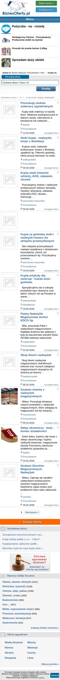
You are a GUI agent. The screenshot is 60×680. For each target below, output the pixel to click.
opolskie (27, 497)
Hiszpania (10, 658)
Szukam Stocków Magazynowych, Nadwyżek (32, 469)
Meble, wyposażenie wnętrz (18, 609)
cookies (41, 678)
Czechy (31, 652)
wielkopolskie (29, 159)
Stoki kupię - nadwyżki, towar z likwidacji (36, 139)
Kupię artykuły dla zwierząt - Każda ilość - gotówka (36, 279)
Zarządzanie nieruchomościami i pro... (22, 534)
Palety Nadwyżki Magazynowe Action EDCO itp (34, 317)
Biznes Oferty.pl (19, 73)
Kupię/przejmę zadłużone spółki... (20, 544)
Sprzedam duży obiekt (28, 59)
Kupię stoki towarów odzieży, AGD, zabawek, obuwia (37, 176)
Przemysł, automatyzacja (16, 613)
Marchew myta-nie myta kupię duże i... (23, 548)
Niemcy (9, 647)
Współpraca (29, 304)
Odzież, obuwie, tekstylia (16, 582)
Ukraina (9, 652)
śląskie (26, 124)
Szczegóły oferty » (51, 133)
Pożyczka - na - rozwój (28, 26)
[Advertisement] (40, 221)
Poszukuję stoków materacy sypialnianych (37, 104)
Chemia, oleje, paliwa (14, 591)
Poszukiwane (29, 129)
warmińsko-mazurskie (34, 201)
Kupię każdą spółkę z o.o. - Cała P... (21, 539)
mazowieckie (29, 414)
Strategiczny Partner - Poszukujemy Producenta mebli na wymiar (31, 38)
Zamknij (55, 675)
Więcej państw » (50, 664)
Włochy (31, 642)
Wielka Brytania (14, 642)
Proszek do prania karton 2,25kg (29, 48)
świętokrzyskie (30, 376)
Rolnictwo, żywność (14, 586)
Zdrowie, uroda (11, 595)
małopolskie (29, 342)
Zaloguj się (46, 9)
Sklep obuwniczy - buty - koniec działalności (37, 429)
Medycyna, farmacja (14, 618)
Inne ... (6, 604)
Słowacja (32, 647)
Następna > (32, 512)
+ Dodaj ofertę (29, 521)
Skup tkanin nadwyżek (36, 355)
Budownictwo (10, 600)
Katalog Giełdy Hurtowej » (45, 628)
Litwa (30, 658)
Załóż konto (46, 3)
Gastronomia (9, 622)
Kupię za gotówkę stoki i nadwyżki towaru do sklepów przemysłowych (37, 237)
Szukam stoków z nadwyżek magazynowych (32, 393)
